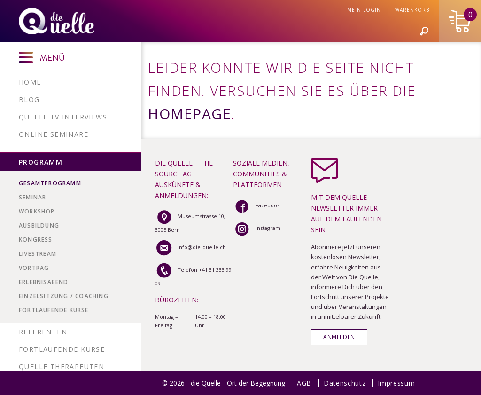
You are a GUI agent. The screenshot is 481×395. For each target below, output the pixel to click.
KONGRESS (36, 240)
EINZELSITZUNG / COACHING (64, 296)
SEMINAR (32, 197)
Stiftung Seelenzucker (335, 73)
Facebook (256, 205)
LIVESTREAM (37, 254)
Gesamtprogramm (50, 183)
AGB (304, 383)
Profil (99, 73)
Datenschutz (345, 383)
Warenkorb (454, 52)
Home (30, 82)
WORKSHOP (37, 211)
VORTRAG (34, 268)
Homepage (189, 113)
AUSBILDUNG (39, 225)
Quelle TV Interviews (63, 116)
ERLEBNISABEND (44, 282)
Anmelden (339, 336)
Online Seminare (53, 134)
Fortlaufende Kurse (54, 310)
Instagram (256, 227)
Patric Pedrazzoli (245, 73)
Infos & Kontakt (423, 73)
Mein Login (406, 52)
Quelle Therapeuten (61, 366)
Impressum (396, 383)
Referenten (43, 331)
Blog (29, 99)
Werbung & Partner (161, 73)
